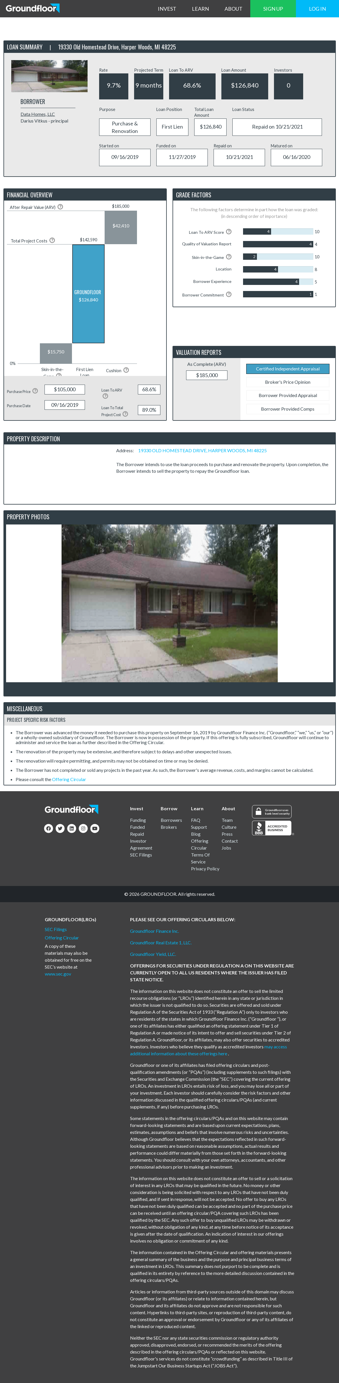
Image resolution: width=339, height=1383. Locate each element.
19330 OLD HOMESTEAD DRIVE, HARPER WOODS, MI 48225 (202, 450)
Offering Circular (69, 779)
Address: (126, 450)
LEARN (200, 8)
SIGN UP (273, 8)
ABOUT (233, 8)
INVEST (167, 8)
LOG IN (317, 8)
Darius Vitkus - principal (44, 120)
